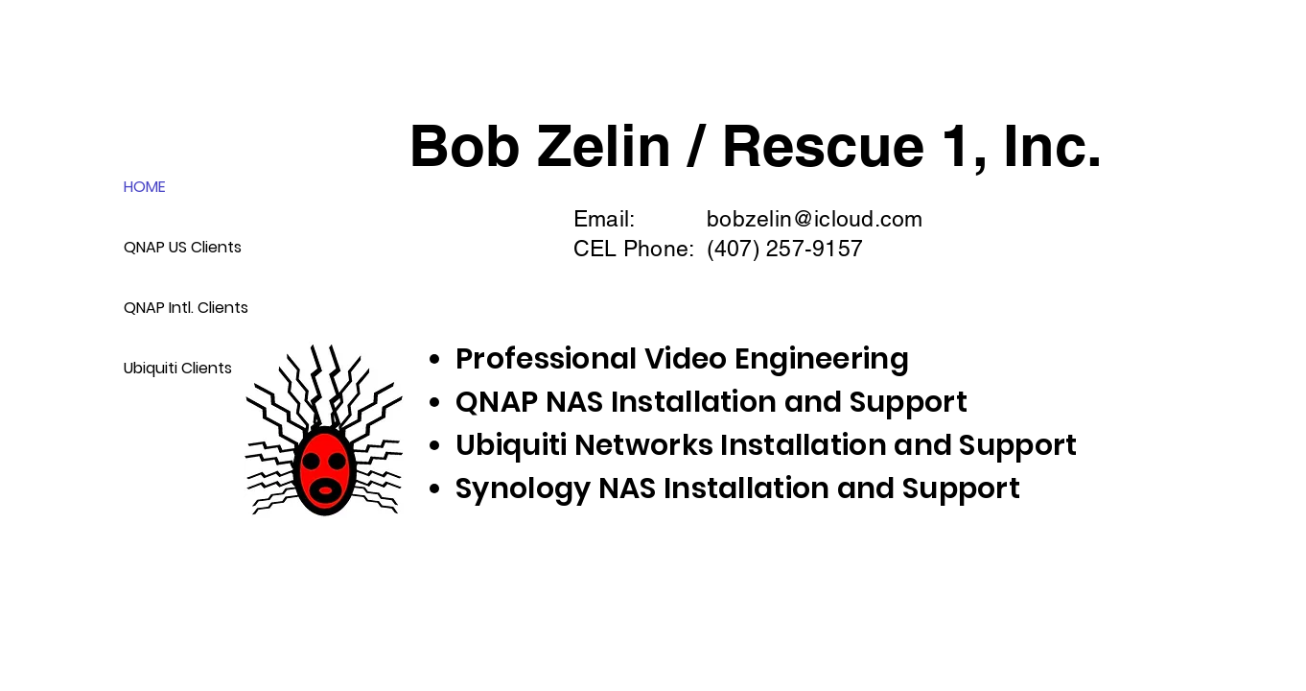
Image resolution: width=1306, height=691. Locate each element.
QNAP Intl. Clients (184, 308)
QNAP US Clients (183, 247)
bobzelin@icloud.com (814, 218)
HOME (145, 187)
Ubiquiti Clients (178, 368)
